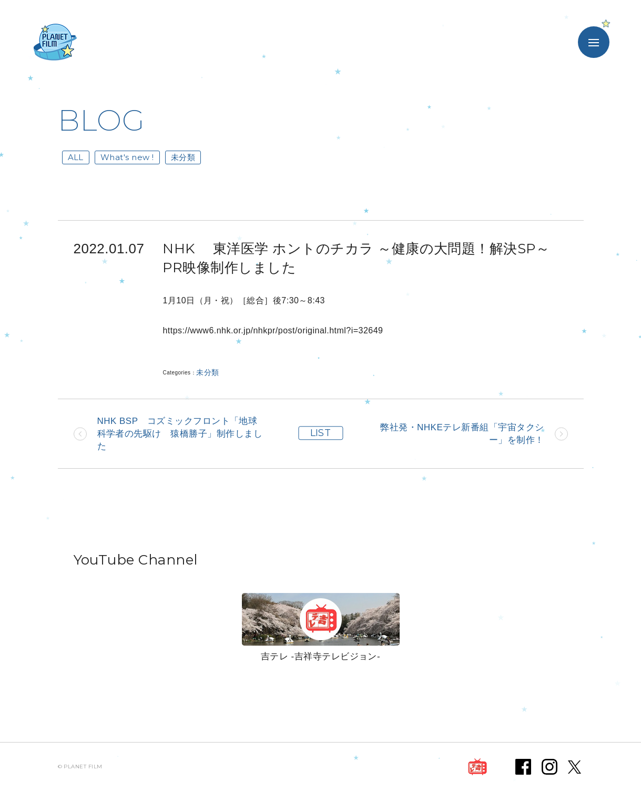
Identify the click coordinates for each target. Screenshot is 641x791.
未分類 (183, 157)
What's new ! (127, 157)
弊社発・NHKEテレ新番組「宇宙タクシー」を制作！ (462, 433)
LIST (320, 433)
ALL (76, 157)
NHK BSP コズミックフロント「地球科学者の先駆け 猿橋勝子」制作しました (180, 433)
